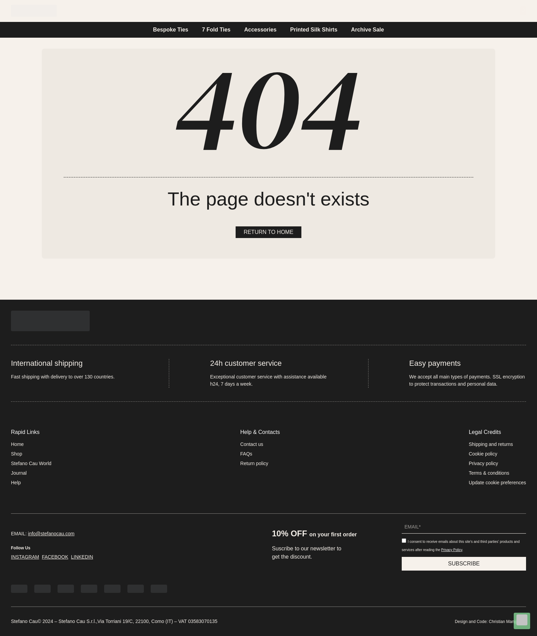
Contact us (251, 444)
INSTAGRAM (25, 557)
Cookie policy (483, 454)
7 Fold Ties (216, 30)
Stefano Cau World (245, 10)
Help (329, 10)
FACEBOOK (55, 557)
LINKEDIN (82, 557)
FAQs (246, 454)
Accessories (260, 30)
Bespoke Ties (170, 30)
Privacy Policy (451, 550)
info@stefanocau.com (51, 533)
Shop (16, 454)
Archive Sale (367, 30)
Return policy (254, 463)
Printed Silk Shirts (313, 30)
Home (197, 10)
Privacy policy (483, 463)
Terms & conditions (489, 473)
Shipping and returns (491, 444)
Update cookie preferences (497, 482)
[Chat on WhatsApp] (521, 621)
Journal (297, 10)
